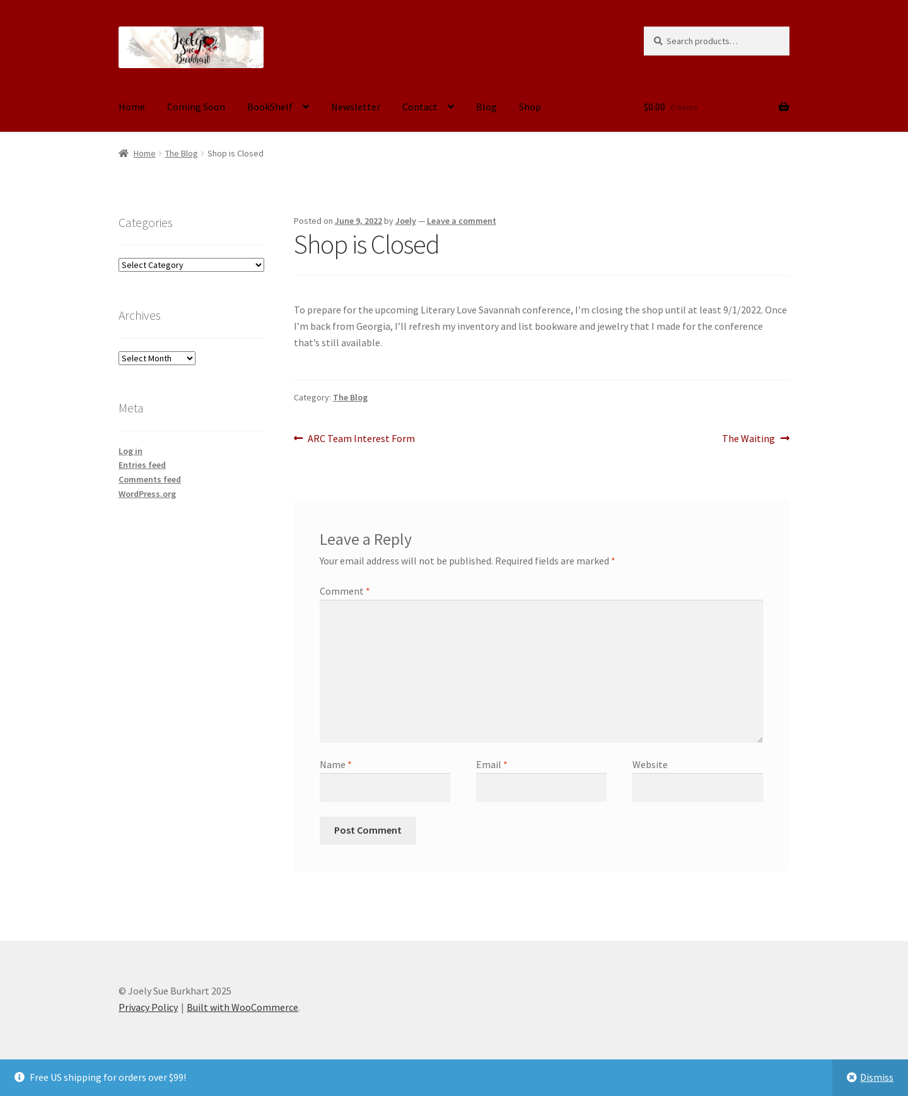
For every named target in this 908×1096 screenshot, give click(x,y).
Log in (131, 451)
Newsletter (355, 106)
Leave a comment (461, 220)
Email (492, 764)
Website (650, 764)
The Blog (181, 153)
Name (336, 764)
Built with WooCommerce (242, 1007)
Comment (345, 591)
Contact (420, 106)
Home (132, 106)
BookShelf (270, 106)
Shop (530, 106)
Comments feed (150, 479)
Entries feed (142, 464)
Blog (486, 106)
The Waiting (748, 439)
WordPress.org (147, 493)
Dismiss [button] (876, 1077)
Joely (405, 220)
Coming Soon (196, 106)
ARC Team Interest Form (361, 439)
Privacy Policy (148, 1007)
